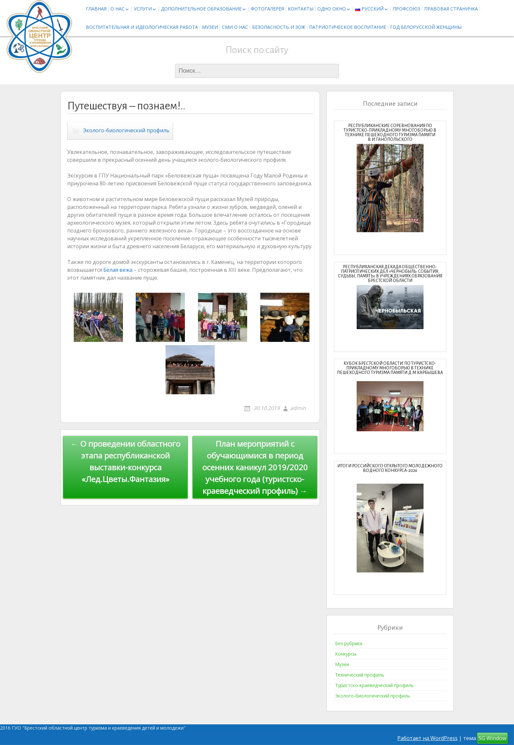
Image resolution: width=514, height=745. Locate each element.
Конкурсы (345, 654)
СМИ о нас (235, 27)
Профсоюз (406, 9)
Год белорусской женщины (426, 27)
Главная (96, 9)
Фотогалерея (267, 9)
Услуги (143, 9)
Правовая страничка (451, 9)
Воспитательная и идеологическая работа (142, 27)
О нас (117, 9)
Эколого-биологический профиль (126, 130)
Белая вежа (117, 269)
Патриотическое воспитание (347, 27)
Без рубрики (348, 643)
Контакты (300, 9)
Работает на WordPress (427, 738)
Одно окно (331, 9)
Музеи (210, 27)
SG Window (492, 738)
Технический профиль (359, 675)
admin (298, 408)
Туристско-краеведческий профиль (374, 685)
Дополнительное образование (201, 9)
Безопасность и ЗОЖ (278, 27)
